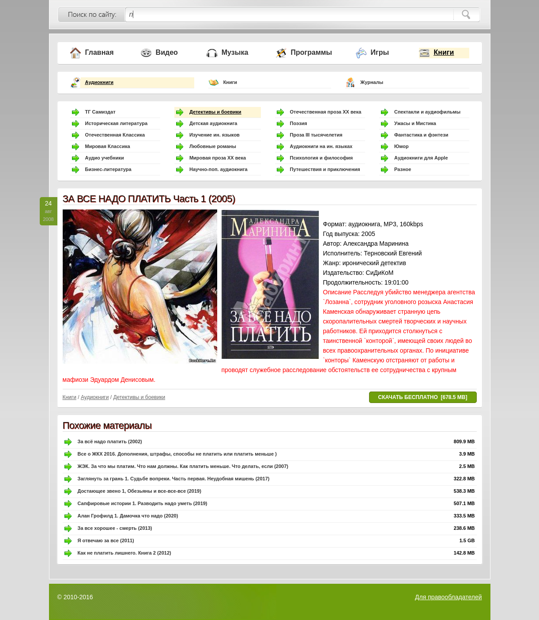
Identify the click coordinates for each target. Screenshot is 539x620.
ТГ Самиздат (100, 111)
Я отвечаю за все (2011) (106, 540)
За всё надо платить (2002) (110, 441)
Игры (380, 52)
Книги (444, 52)
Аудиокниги (99, 82)
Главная (99, 52)
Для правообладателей (448, 597)
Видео (167, 52)
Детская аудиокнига (213, 123)
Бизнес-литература (108, 169)
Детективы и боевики (215, 111)
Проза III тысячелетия (316, 134)
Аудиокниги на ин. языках (321, 146)
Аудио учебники (104, 157)
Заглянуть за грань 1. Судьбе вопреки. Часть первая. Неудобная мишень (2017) (174, 478)
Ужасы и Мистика (415, 123)
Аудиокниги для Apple (421, 157)
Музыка (235, 52)
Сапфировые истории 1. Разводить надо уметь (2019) (142, 503)
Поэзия (298, 123)
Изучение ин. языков (214, 134)
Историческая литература (116, 123)
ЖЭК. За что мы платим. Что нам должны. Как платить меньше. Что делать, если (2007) (183, 466)
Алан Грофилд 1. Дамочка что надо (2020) (128, 515)
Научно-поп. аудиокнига (218, 169)
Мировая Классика (107, 146)
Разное (402, 169)
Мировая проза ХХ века (217, 157)
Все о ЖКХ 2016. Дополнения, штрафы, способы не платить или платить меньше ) (177, 453)
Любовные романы (212, 146)
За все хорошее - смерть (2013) (115, 528)
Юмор (401, 146)
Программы (311, 52)
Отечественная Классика (115, 134)
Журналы (371, 82)
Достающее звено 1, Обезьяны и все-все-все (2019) (139, 491)
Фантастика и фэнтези (421, 134)
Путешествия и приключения (325, 169)
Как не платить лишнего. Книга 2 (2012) (124, 552)
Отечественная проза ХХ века (326, 111)
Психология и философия (321, 157)
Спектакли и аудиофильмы (427, 111)
